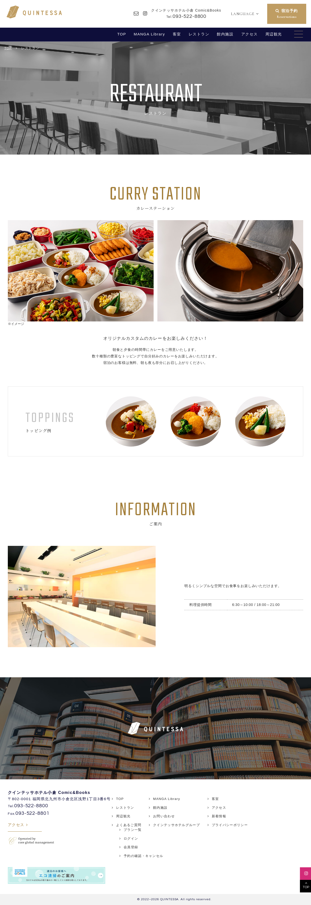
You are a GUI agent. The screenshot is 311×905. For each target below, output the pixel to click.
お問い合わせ (164, 816)
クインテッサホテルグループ (176, 825)
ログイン (131, 838)
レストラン (199, 34)
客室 (177, 34)
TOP (121, 34)
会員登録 (131, 847)
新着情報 (219, 816)
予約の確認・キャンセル (143, 856)
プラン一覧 (133, 830)
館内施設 (225, 34)
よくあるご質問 (128, 825)
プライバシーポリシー (230, 825)
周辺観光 (273, 34)
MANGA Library (149, 34)
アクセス (249, 34)
